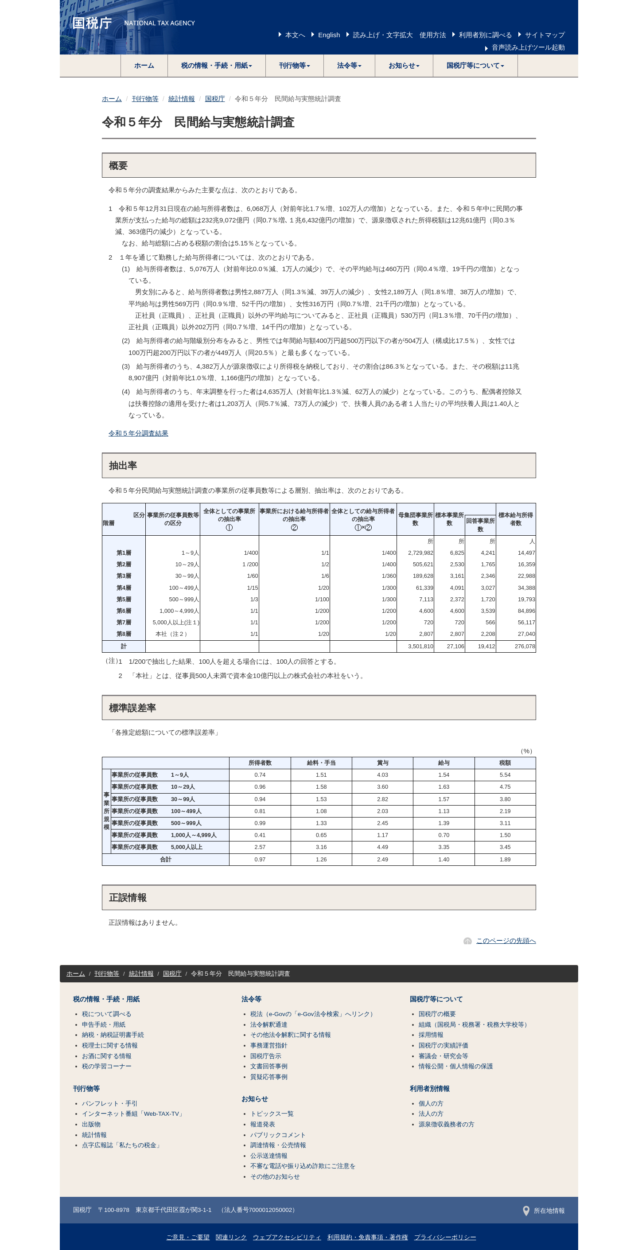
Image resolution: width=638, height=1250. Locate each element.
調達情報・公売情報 (278, 1145)
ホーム (144, 65)
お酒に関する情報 (107, 1056)
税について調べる (107, 1014)
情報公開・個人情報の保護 (456, 1066)
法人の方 (431, 1113)
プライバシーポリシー (445, 1237)
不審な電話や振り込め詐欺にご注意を (303, 1166)
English (329, 35)
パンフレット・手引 (110, 1103)
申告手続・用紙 (103, 1024)
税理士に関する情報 (110, 1045)
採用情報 (431, 1035)
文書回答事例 (269, 1066)
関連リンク (231, 1237)
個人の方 (431, 1103)
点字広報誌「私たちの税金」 (122, 1145)
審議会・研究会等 (443, 1056)
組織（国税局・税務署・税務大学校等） (474, 1024)
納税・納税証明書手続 (113, 1035)
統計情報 (181, 98)
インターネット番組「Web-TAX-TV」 (133, 1113)
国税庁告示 (265, 1056)
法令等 (251, 999)
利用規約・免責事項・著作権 (367, 1237)
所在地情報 (544, 1210)
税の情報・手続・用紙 (106, 999)
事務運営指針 (269, 1045)
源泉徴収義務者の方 (447, 1124)
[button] (217, 66)
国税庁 (215, 98)
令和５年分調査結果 (138, 433)
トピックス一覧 (272, 1113)
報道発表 (262, 1124)
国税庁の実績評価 (443, 1045)
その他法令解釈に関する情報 (290, 1035)
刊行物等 (145, 98)
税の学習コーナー (107, 1066)
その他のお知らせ (275, 1176)
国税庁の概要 (437, 1014)
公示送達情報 (269, 1156)
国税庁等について (436, 999)
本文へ (295, 35)
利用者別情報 (430, 1088)
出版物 (91, 1124)
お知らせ (254, 1098)
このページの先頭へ (506, 940)
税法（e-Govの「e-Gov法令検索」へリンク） (313, 1014)
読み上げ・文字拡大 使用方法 (399, 35)
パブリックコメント (278, 1135)
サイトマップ (545, 35)
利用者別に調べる (485, 35)
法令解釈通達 (269, 1024)
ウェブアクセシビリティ (287, 1237)
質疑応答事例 (269, 1077)
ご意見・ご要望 (188, 1237)
